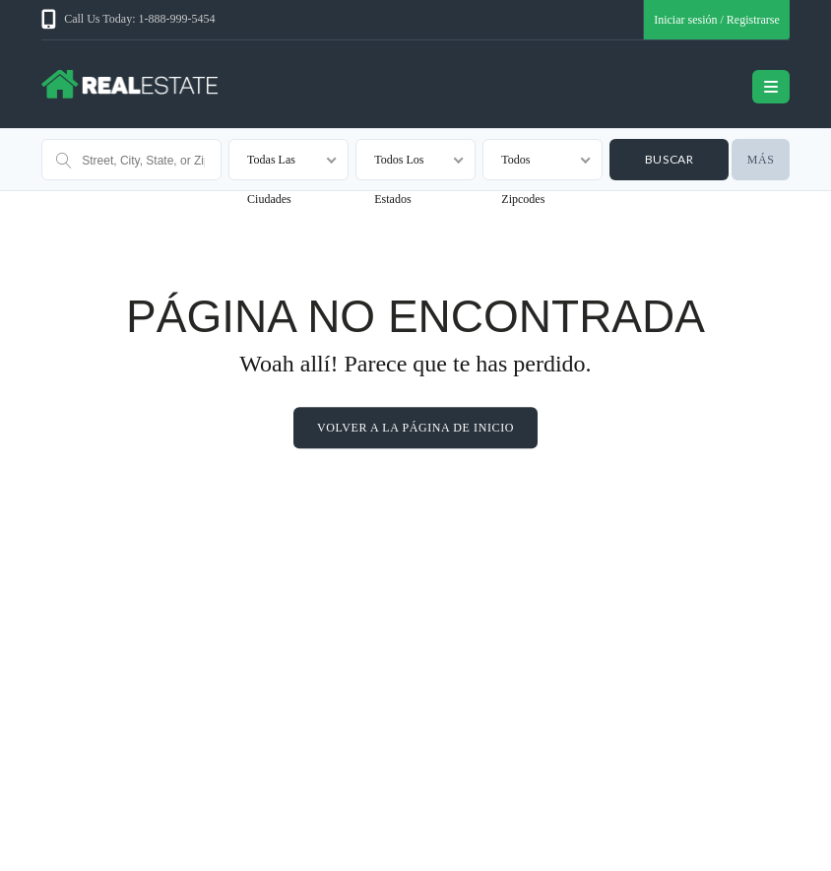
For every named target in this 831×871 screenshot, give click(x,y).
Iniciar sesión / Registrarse (717, 20)
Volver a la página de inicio (415, 428)
